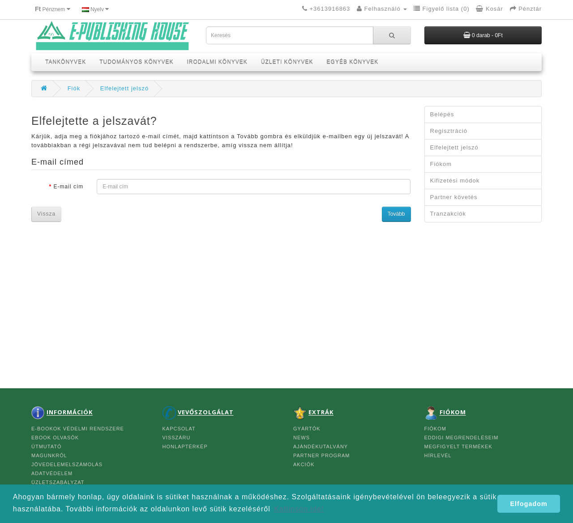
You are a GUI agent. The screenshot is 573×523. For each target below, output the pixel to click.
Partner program (321, 455)
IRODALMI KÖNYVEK (217, 62)
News (301, 437)
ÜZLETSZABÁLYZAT (58, 482)
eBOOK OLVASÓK (55, 437)
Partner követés (454, 197)
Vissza (46, 214)
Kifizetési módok (455, 180)
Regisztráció (449, 131)
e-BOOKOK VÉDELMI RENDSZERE (77, 428)
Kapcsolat (179, 428)
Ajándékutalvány (320, 446)
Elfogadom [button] (528, 503)
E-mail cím (69, 186)
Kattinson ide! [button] (299, 509)
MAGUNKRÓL (49, 455)
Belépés (442, 114)
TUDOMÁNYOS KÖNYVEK (136, 62)
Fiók (74, 88)
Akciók (304, 464)
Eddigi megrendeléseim (461, 437)
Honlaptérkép (185, 446)
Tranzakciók (448, 213)
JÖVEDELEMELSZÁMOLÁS (67, 464)
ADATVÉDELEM (52, 473)
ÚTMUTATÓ (46, 446)
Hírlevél (438, 455)
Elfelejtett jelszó (124, 88)
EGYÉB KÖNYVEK (353, 62)
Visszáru (176, 437)
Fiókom (441, 164)
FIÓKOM (435, 428)
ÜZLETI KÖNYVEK (287, 62)
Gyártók (307, 428)
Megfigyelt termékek (458, 446)
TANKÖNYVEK (65, 62)
